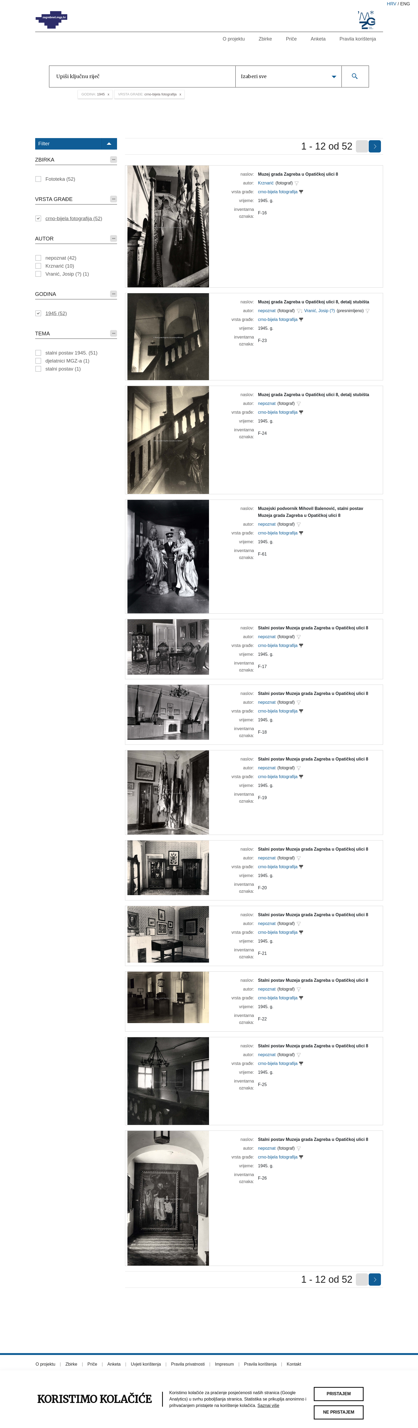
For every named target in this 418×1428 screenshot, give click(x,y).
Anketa (318, 39)
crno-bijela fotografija (74, 218)
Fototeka (60, 179)
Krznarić (60, 266)
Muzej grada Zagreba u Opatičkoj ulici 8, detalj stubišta (313, 302)
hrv (391, 3)
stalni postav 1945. (72, 353)
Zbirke (265, 39)
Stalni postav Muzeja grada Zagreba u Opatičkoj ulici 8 (313, 628)
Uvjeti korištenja (146, 1364)
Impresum (224, 1364)
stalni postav (63, 369)
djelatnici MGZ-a (68, 361)
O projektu (234, 39)
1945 (56, 313)
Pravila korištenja (357, 39)
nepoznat (61, 258)
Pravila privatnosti (188, 1364)
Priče (291, 39)
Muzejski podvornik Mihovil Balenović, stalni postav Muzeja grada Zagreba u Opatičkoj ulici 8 (310, 512)
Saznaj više (268, 1405)
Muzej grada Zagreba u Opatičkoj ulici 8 (298, 174)
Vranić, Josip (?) (67, 274)
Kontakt (294, 1364)
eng (405, 3)
